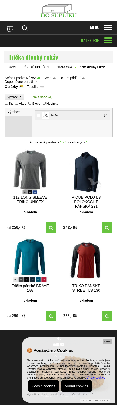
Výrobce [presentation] (14, 112)
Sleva (36, 103)
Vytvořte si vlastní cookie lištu (45, 394)
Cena (47, 78)
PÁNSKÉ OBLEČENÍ (36, 67)
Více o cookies (96, 377)
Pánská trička (64, 67)
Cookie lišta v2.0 (82, 394)
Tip (11, 103)
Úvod (12, 67)
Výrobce (14, 97)
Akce (22, 103)
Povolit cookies (43, 386)
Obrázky (11, 87)
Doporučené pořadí (19, 82)
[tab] (18, 112)
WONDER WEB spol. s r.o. (95, 400)
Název (31, 78)
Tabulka (32, 87)
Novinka (52, 103)
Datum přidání (69, 78)
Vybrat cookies (76, 386)
